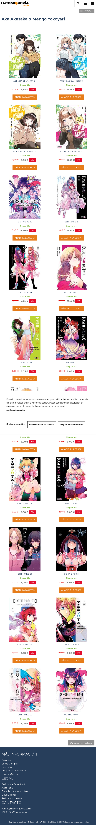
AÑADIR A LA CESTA (25, 97)
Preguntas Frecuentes (14, 770)
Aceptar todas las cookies (71, 424)
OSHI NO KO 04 (24, 644)
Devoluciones (9, 794)
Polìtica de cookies (12, 798)
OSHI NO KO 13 (71, 292)
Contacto (7, 767)
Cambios (6, 760)
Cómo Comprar (10, 763)
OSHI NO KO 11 (71, 362)
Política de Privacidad (13, 784)
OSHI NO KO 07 (71, 503)
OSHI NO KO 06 (25, 574)
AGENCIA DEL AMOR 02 (24, 151)
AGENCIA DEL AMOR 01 (71, 151)
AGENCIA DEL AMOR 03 (71, 81)
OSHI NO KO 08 (24, 503)
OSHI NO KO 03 (71, 644)
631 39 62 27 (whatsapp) (14, 812)
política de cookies (15, 410)
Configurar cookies (17, 822)
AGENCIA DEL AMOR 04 (24, 81)
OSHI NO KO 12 (25, 362)
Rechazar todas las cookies (41, 424)
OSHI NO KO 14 (25, 292)
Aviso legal (7, 787)
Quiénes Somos (10, 774)
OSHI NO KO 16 (25, 222)
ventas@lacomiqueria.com (16, 808)
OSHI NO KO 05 (71, 574)
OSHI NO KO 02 (25, 715)
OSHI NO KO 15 (71, 222)
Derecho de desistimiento (16, 791)
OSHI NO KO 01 (71, 715)
